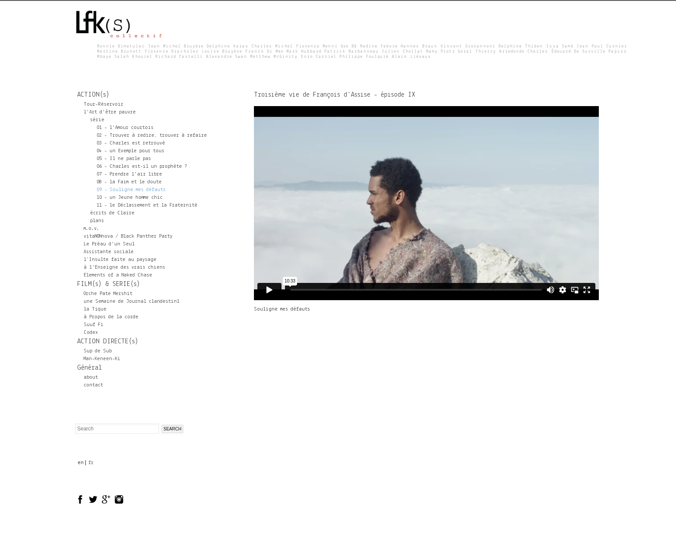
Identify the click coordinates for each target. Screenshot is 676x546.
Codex (91, 332)
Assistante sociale (109, 251)
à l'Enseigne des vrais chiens (124, 267)
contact (93, 385)
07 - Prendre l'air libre (129, 174)
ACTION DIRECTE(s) (107, 341)
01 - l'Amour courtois (125, 127)
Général (89, 367)
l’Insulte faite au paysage (120, 259)
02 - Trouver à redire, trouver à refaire (152, 135)
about (91, 377)
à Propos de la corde (111, 317)
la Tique (95, 309)
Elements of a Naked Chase (118, 275)
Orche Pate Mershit (108, 293)
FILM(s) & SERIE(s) (108, 284)
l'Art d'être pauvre (110, 112)
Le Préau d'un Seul (109, 244)
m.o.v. (91, 228)
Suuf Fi (93, 324)
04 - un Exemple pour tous (130, 151)
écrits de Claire (112, 213)
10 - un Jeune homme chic (130, 197)
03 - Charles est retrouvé (131, 143)
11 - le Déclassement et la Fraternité (147, 205)
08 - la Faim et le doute (129, 182)
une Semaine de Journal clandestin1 (131, 301)
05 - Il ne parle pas (124, 158)
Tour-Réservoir (103, 104)
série (97, 119)
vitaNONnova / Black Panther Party (128, 236)
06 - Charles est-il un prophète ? (142, 166)
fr (91, 462)
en (81, 462)
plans (97, 220)
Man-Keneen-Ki (102, 358)
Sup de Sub (98, 351)
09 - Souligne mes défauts (131, 189)
